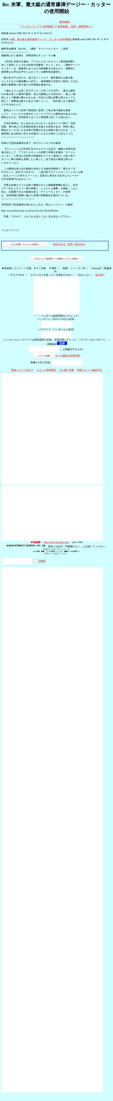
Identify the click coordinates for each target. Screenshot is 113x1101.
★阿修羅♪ (64, 22)
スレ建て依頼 (66, 377)
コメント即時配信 (46, 377)
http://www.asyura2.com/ (56, 549)
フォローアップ (30, 26)
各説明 (99, 275)
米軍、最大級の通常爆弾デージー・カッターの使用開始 (41, 39)
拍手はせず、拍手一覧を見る (69, 244)
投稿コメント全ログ (22, 377)
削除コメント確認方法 (89, 377)
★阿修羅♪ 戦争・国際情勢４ (74, 26)
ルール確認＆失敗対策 (67, 363)
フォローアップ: (10, 230)
